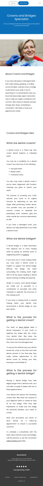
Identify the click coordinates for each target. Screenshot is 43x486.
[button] (40, 3)
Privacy (7, 477)
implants (25, 255)
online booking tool (13, 441)
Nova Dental (24, 327)
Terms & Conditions (20, 477)
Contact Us (21, 481)
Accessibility (34, 477)
